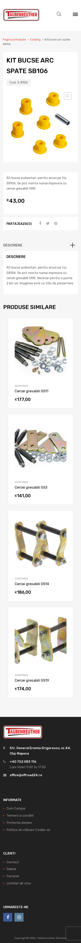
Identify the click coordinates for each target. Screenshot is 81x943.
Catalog (35, 39)
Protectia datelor (19, 823)
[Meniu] (75, 15)
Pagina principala (14, 39)
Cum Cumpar (15, 808)
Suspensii (21, 385)
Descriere (12, 245)
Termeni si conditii (19, 815)
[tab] (40, 245)
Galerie (11, 869)
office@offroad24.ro (26, 775)
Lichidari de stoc (18, 883)
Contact (12, 862)
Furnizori (12, 876)
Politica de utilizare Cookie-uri (28, 830)
